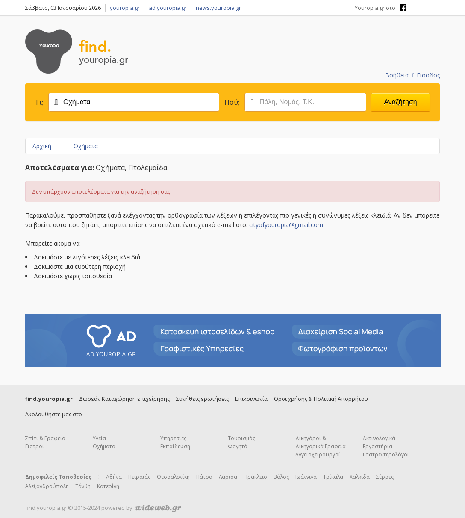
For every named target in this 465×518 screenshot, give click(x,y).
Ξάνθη (83, 486)
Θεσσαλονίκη (173, 476)
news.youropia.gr (218, 8)
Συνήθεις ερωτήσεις (202, 399)
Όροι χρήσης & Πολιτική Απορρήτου (321, 399)
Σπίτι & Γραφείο (45, 438)
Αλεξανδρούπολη (47, 486)
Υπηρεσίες (173, 438)
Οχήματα (86, 146)
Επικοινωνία (251, 399)
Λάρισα (228, 476)
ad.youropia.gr (168, 8)
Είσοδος (426, 75)
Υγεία (99, 438)
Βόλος (281, 476)
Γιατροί (34, 446)
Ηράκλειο (255, 476)
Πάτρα (204, 476)
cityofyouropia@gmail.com (286, 225)
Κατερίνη (108, 486)
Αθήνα (114, 476)
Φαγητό (237, 446)
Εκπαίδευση (175, 446)
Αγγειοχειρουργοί (317, 454)
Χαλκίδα (360, 476)
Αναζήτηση (400, 102)
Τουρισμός (241, 438)
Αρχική (41, 146)
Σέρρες (385, 476)
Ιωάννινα (306, 476)
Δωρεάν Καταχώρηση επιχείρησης (124, 399)
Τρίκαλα (333, 476)
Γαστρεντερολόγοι (386, 454)
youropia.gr (125, 8)
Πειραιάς (139, 476)
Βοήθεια (397, 75)
